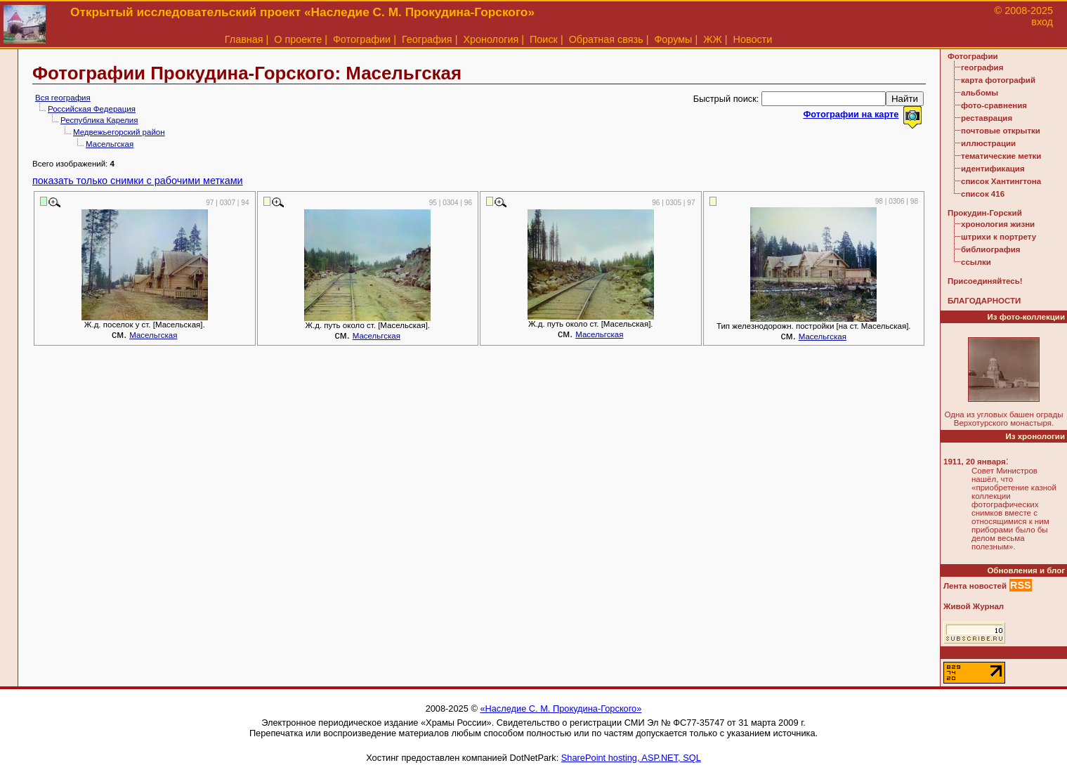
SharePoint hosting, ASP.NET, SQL (631, 757)
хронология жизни (998, 224)
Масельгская (109, 144)
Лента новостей (975, 586)
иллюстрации (988, 143)
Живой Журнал (973, 606)
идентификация (993, 168)
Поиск (544, 39)
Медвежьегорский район (119, 132)
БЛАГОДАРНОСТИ (984, 300)
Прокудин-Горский (985, 213)
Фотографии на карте (850, 114)
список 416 (982, 194)
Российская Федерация (92, 109)
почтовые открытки (1000, 130)
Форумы (673, 39)
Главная (244, 39)
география (982, 67)
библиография (991, 249)
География (427, 39)
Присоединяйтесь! (985, 281)
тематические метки (1001, 156)
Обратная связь (606, 39)
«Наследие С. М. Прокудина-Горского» (560, 708)
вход (1042, 21)
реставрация (986, 118)
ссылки (976, 262)
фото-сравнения (994, 105)
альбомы (979, 93)
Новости (753, 39)
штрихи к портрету (998, 237)
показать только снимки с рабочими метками (137, 180)
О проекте (298, 39)
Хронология (490, 39)
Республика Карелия (99, 120)
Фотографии (362, 39)
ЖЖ (712, 39)
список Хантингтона (1001, 181)
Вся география (63, 97)
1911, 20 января (974, 461)
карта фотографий (998, 80)
